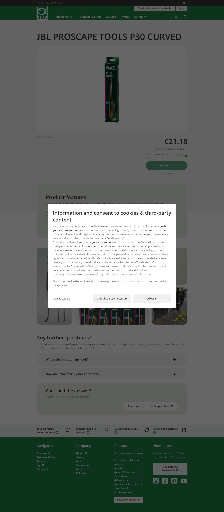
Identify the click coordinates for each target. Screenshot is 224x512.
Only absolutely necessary (112, 298)
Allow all (152, 298)
